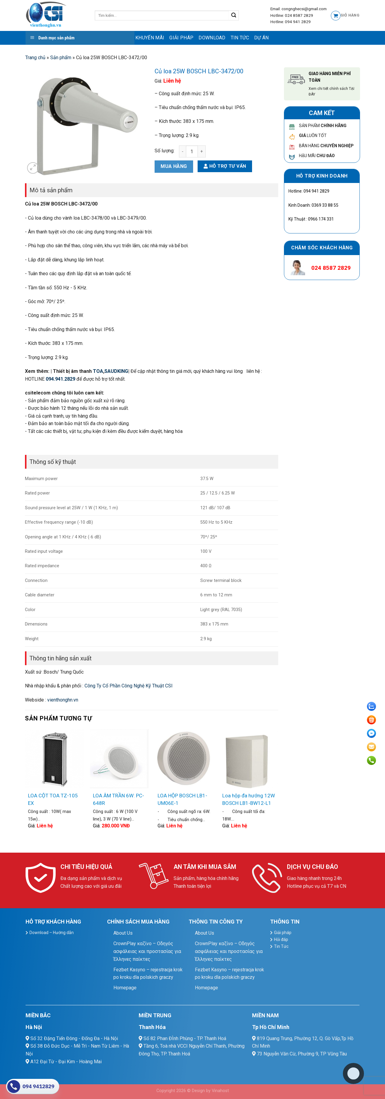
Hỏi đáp (281, 939)
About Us (123, 933)
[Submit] (234, 16)
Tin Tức (240, 38)
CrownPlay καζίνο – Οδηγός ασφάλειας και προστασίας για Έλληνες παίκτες (147, 951)
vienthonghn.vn (62, 700)
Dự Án (261, 38)
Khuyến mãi (149, 38)
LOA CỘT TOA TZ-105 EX (53, 799)
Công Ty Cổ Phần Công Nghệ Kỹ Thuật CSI (129, 686)
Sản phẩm (60, 57)
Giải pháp (181, 38)
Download (212, 38)
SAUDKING (116, 371)
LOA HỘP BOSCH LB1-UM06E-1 (182, 799)
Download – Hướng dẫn (51, 932)
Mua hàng (174, 166)
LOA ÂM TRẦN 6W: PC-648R (118, 799)
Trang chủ (35, 57)
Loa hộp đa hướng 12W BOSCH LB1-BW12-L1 (248, 799)
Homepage (125, 988)
